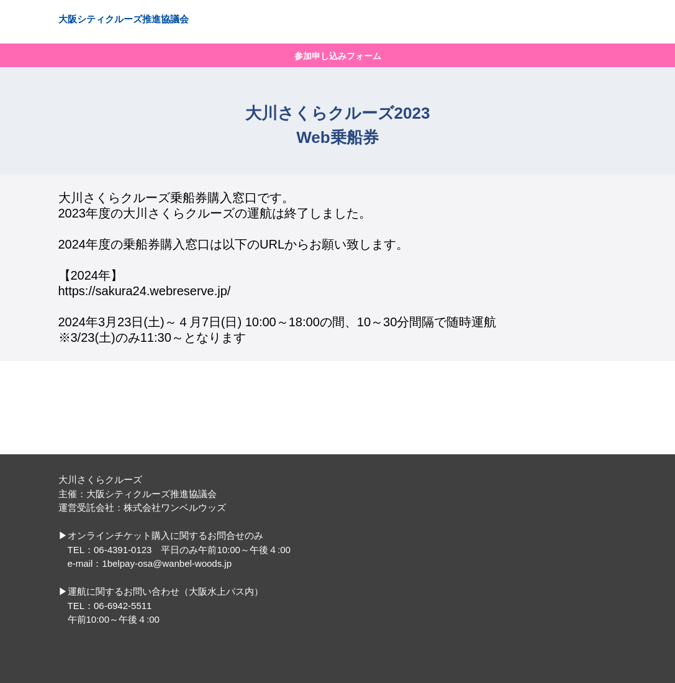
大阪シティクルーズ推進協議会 (123, 19)
